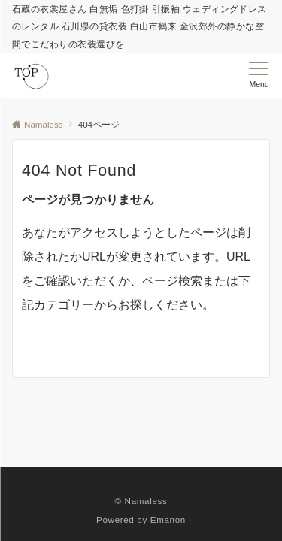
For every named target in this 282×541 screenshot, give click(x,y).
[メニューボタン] (259, 75)
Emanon (168, 519)
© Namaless (141, 501)
